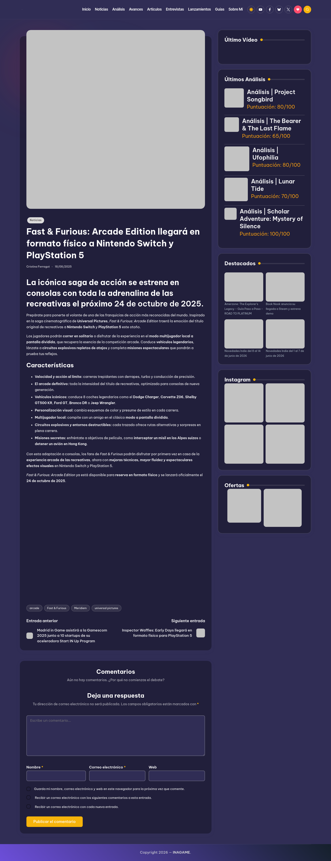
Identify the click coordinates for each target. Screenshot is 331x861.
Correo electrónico (107, 767)
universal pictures (106, 608)
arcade (34, 608)
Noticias (36, 220)
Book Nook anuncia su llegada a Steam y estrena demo (283, 308)
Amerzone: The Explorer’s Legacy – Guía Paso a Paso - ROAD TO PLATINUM (243, 308)
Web (153, 767)
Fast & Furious (56, 608)
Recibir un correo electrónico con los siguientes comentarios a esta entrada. (93, 798)
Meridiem (80, 608)
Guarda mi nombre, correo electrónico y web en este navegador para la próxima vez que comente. (109, 789)
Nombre (34, 767)
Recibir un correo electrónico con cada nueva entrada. (76, 807)
